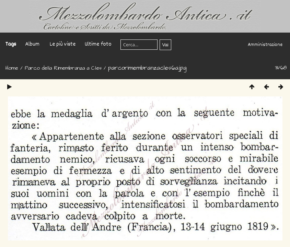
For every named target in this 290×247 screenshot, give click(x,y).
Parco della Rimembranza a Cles (63, 68)
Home (11, 68)
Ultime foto (98, 44)
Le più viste (63, 44)
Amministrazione (265, 45)
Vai (165, 44)
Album (32, 44)
